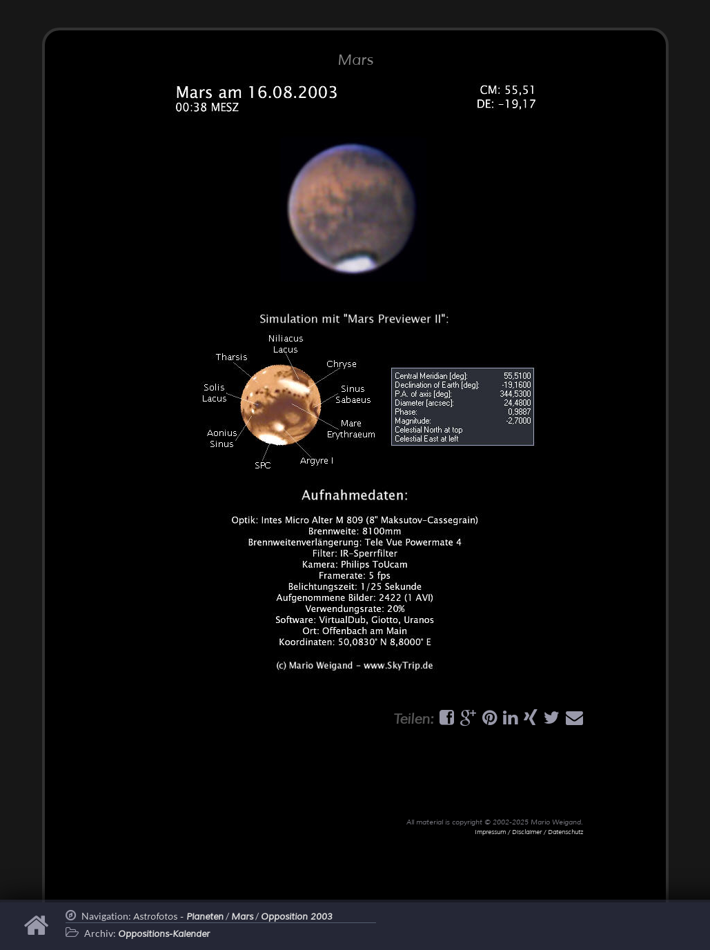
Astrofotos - (178, 916)
